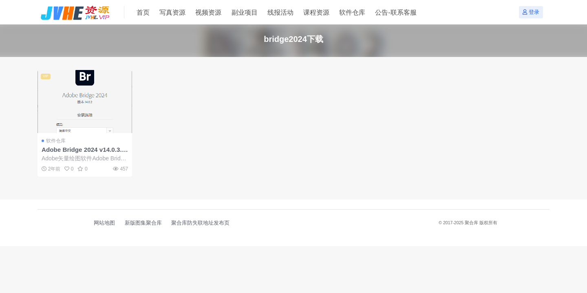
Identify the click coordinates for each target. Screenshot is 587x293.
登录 (531, 12)
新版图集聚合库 (143, 223)
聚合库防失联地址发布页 (200, 223)
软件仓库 (56, 141)
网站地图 (104, 223)
